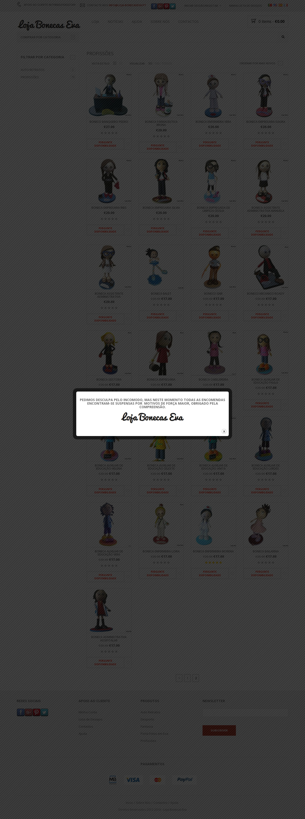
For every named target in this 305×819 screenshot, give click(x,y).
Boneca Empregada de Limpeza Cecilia (213, 209)
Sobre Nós (160, 21)
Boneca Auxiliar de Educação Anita (213, 467)
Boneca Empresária (161, 379)
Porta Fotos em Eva (154, 734)
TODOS (167, 63)
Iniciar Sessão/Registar (201, 5)
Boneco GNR (213, 294)
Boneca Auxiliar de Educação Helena (109, 467)
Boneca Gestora (109, 379)
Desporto (147, 719)
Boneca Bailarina (266, 551)
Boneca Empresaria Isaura (265, 122)
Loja (95, 21)
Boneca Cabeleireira (213, 379)
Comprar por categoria (47, 37)
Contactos (188, 21)
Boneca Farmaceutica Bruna (161, 123)
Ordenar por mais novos (257, 63)
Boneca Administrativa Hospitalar (109, 638)
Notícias (115, 21)
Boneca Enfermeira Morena (213, 551)
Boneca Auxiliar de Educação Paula (266, 381)
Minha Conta (88, 712)
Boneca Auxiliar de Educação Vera (109, 552)
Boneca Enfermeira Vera (213, 122)
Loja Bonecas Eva (175, 810)
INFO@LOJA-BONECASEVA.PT (127, 5)
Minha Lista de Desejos (245, 5)
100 (156, 63)
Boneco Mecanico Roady (265, 294)
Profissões (30, 77)
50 (150, 63)
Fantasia (147, 727)
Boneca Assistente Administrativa (109, 295)
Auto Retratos (33, 70)
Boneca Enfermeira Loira (161, 551)
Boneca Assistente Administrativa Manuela (265, 209)
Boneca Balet (161, 294)
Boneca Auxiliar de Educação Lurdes (266, 467)
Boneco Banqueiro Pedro (109, 122)
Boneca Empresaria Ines (109, 208)
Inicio (129, 803)
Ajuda (137, 21)
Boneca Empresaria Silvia (161, 208)
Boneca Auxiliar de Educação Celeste (161, 467)
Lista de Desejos (90, 719)
